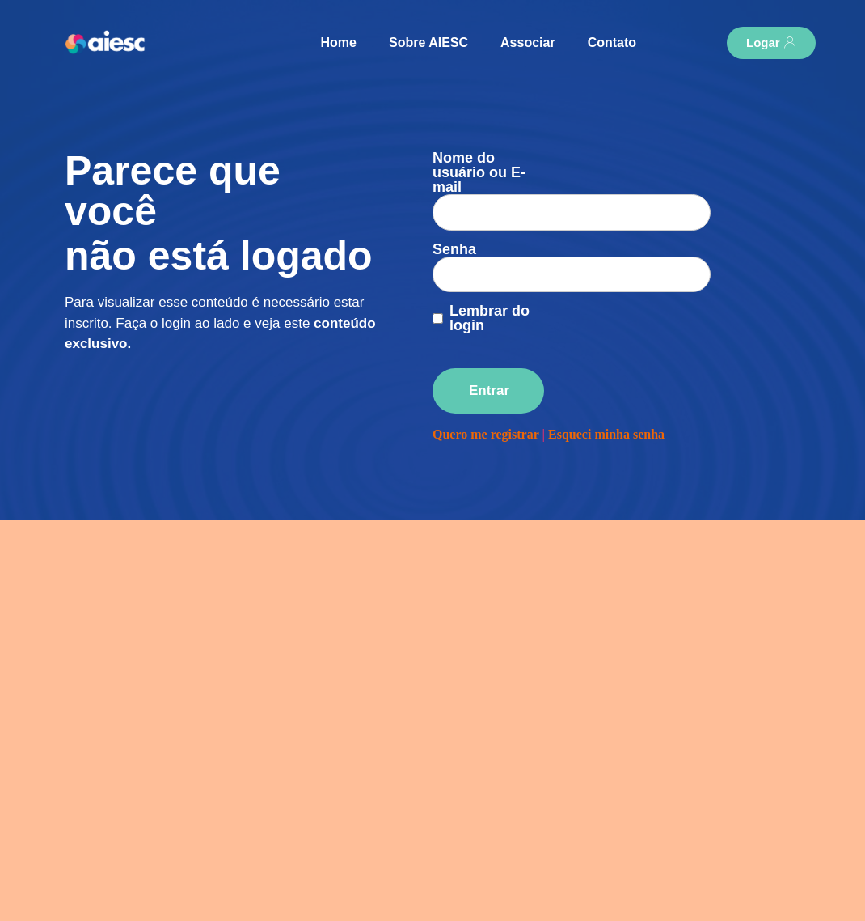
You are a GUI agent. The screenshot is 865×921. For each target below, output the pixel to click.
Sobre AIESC (428, 42)
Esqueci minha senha (606, 383)
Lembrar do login (489, 267)
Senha (454, 213)
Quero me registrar (485, 383)
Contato (612, 42)
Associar (527, 42)
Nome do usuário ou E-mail (478, 172)
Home (339, 42)
